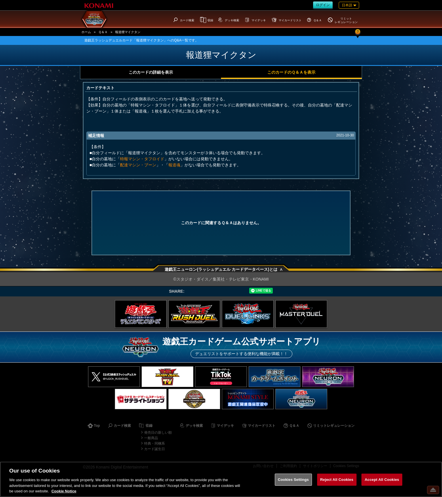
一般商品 (151, 438)
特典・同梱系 (154, 443)
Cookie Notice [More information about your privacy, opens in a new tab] (64, 491)
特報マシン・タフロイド (142, 159)
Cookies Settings (293, 479)
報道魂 (174, 165)
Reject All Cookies (336, 479)
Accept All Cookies (382, 479)
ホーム (86, 32)
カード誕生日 (154, 449)
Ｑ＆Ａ (103, 32)
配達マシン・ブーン (138, 165)
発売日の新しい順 (158, 433)
